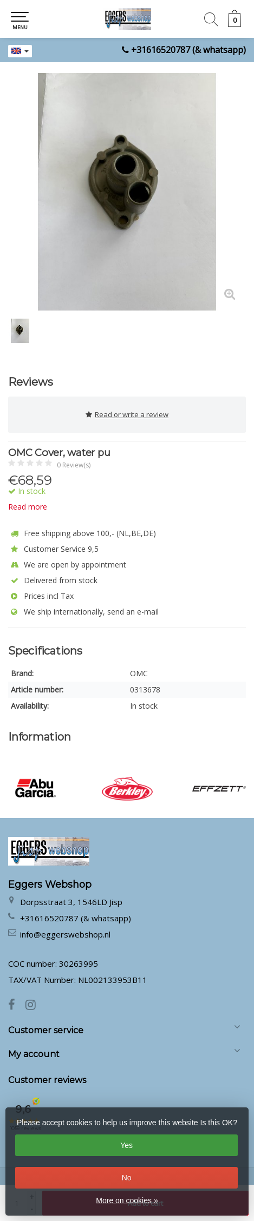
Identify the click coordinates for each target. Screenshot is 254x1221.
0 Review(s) (73, 465)
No (127, 1177)
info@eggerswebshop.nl (65, 934)
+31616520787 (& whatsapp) (188, 50)
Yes (126, 1145)
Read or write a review (127, 414)
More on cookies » (127, 1200)
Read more (27, 506)
